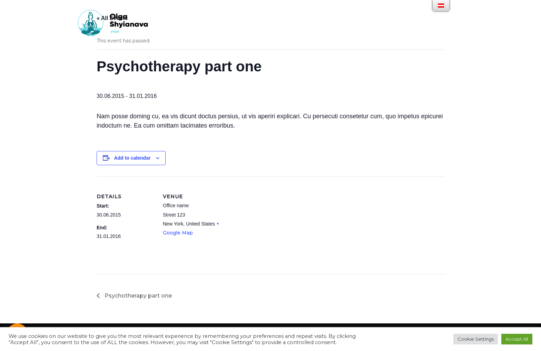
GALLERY (311, 29)
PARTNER (340, 29)
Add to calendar (132, 158)
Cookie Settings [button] (476, 339)
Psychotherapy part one (137, 295)
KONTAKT (371, 29)
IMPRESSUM (403, 29)
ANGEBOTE (279, 29)
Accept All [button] (516, 339)
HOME (218, 29)
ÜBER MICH (246, 29)
